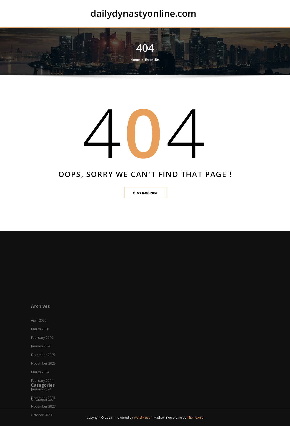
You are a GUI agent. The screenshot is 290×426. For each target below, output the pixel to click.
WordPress (142, 417)
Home (135, 65)
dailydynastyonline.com (143, 13)
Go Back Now (145, 192)
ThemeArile (195, 417)
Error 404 (152, 65)
